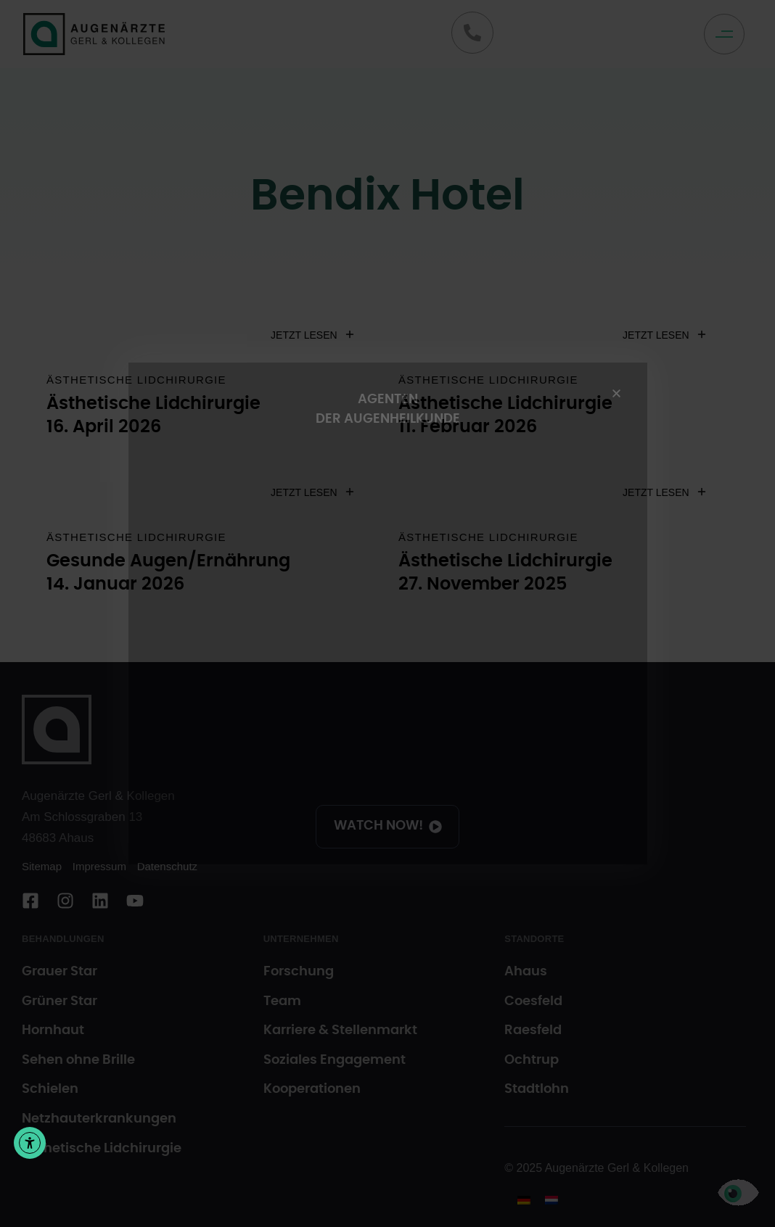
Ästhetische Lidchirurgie (136, 380)
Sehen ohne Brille (78, 1060)
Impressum (99, 866)
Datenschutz (167, 866)
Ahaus (525, 971)
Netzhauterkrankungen (99, 1118)
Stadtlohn (536, 1089)
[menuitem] (524, 1199)
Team (282, 1001)
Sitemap (42, 866)
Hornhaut (53, 1030)
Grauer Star (59, 971)
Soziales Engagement (334, 1060)
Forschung (298, 971)
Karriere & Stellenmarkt (340, 1030)
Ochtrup (531, 1060)
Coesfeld (533, 1001)
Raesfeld (533, 1030)
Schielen (50, 1089)
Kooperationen (312, 1089)
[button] (728, 34)
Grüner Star (59, 1001)
